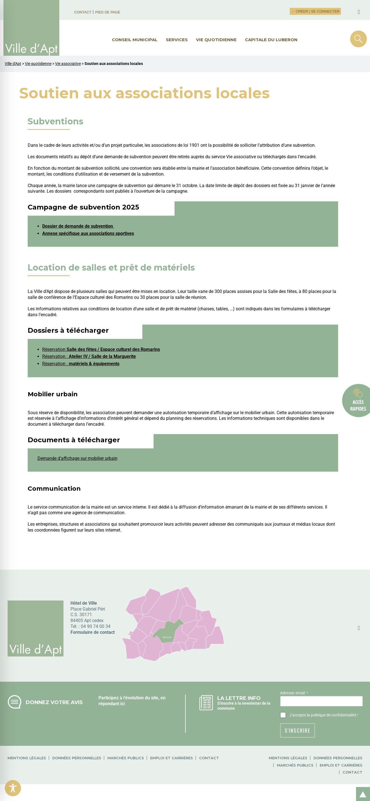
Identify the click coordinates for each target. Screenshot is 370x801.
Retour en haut (361, 788)
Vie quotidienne (216, 39)
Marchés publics (125, 758)
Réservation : (89, 356)
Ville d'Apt (13, 63)
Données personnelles (76, 758)
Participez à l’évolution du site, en (132, 697)
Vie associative (68, 63)
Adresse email (294, 693)
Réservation (101, 349)
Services (177, 39)
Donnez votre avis (54, 702)
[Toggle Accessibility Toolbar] (13, 788)
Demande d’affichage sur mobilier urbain (77, 458)
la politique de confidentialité (331, 715)
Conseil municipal (134, 39)
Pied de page (107, 12)
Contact (82, 12)
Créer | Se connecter (315, 11)
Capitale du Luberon (271, 39)
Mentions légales (27, 758)
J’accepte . (324, 715)
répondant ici (111, 703)
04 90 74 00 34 (95, 626)
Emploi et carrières (171, 758)
